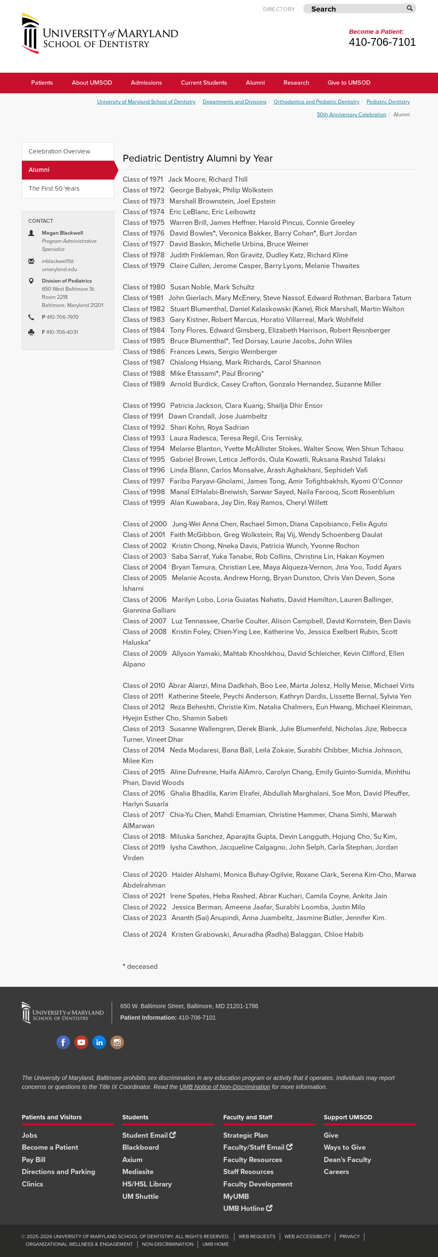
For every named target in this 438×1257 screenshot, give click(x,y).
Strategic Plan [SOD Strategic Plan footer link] (245, 1135)
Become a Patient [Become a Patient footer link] (50, 1147)
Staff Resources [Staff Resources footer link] (248, 1171)
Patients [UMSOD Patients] (42, 82)
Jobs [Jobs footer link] (29, 1135)
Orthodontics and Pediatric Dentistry (316, 101)
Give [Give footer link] (331, 1135)
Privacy (350, 1236)
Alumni (71, 170)
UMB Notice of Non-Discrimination (224, 1086)
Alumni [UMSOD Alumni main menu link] (255, 82)
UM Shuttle (140, 1196)
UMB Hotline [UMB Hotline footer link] (247, 1208)
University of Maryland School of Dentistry (146, 101)
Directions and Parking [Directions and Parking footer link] (58, 1171)
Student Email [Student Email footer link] (149, 1135)
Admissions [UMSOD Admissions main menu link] (146, 82)
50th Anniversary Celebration (351, 114)
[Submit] (410, 8)
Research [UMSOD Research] (296, 82)
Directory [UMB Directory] (279, 9)
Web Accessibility (307, 1236)
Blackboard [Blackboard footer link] (140, 1147)
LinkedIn (99, 1043)
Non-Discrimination (167, 1244)
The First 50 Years (54, 188)
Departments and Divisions (234, 101)
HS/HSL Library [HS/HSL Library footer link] (147, 1184)
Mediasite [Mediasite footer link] (138, 1171)
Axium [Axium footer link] (132, 1159)
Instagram (117, 1043)
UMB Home (215, 1244)
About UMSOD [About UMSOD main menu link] (92, 82)
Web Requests (257, 1236)
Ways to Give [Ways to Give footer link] (345, 1147)
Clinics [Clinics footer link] (32, 1184)
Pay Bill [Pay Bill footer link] (33, 1159)
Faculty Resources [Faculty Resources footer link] (252, 1159)
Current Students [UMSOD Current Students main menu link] (204, 82)
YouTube (81, 1043)
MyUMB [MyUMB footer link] (236, 1196)
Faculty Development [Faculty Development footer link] (258, 1184)
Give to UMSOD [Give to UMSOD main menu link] (349, 82)
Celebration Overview (59, 151)
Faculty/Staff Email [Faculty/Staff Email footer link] (258, 1147)
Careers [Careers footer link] (336, 1171)
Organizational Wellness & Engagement (79, 1244)
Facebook (63, 1043)
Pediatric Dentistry (388, 101)
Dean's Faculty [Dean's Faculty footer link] (347, 1159)
